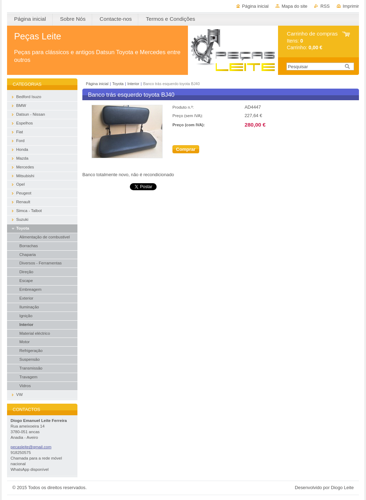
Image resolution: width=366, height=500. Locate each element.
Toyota (118, 84)
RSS (324, 6)
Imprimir (351, 6)
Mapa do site (294, 6)
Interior (133, 84)
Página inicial (255, 6)
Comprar (186, 149)
